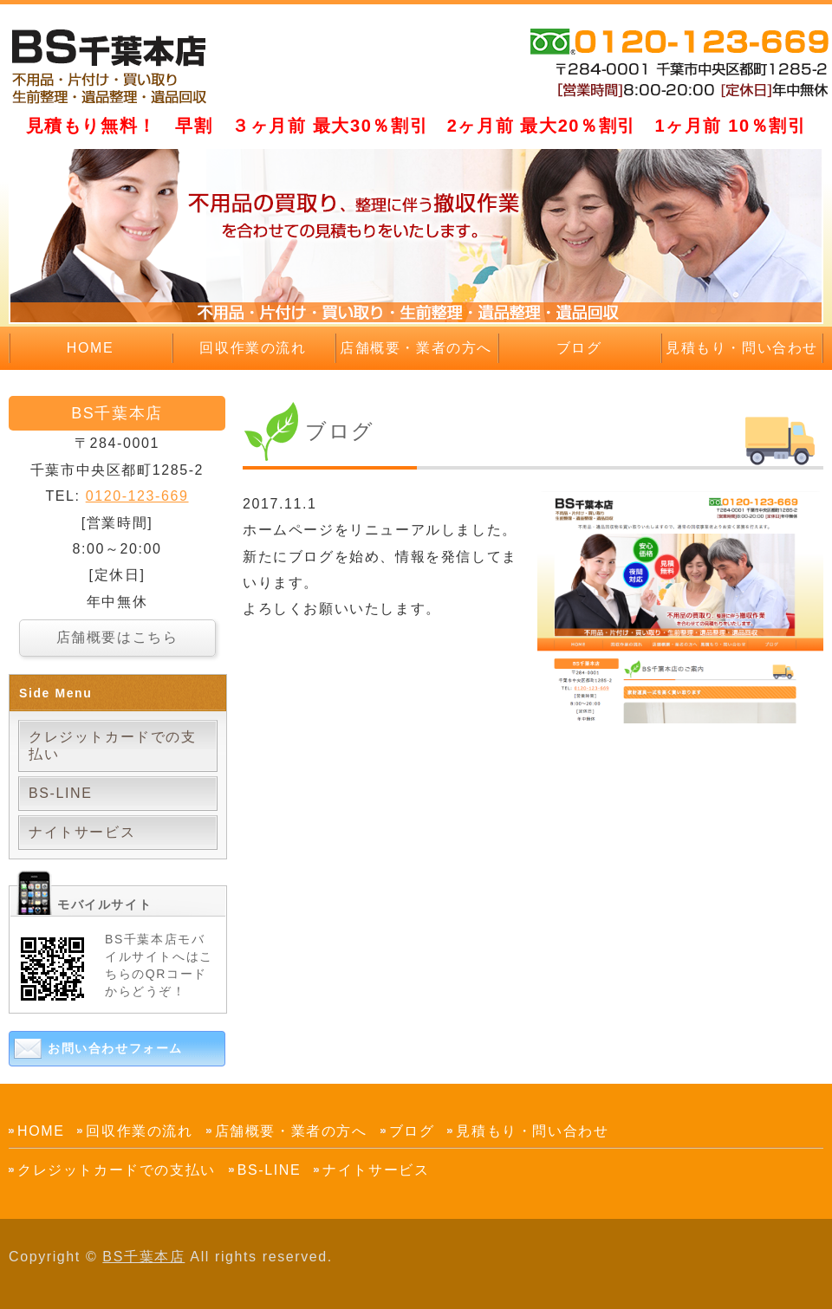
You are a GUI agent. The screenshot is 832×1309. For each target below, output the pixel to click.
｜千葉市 (117, 65)
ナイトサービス (82, 832)
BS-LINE (60, 793)
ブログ (579, 347)
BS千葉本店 (143, 1256)
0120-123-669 (137, 496)
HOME (90, 347)
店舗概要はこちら (117, 637)
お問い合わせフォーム (115, 1048)
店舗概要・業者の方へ (416, 347)
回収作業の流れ (252, 347)
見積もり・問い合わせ (742, 347)
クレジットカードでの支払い (113, 745)
